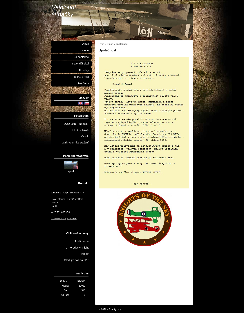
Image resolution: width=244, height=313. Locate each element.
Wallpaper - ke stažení (75, 142)
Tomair (84, 253)
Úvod (101, 44)
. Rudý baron (80, 241)
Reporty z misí (80, 76)
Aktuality (84, 70)
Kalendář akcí (80, 63)
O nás (110, 44)
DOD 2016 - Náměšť (76, 123)
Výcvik (85, 136)
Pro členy (83, 83)
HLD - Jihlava (80, 130)
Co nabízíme (81, 56)
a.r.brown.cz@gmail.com (64, 218)
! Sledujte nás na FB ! (76, 260)
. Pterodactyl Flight (77, 247)
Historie (84, 50)
